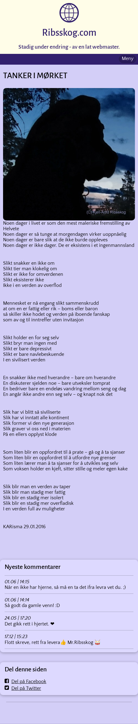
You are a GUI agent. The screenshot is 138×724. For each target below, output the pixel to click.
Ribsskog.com (69, 33)
